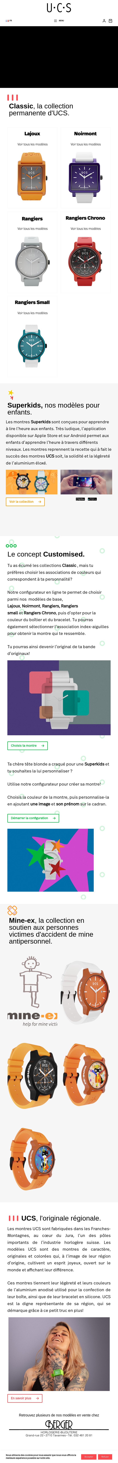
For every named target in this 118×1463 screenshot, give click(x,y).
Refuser (105, 1457)
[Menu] (59, 20)
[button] (9, 20)
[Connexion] (104, 20)
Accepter (89, 1457)
